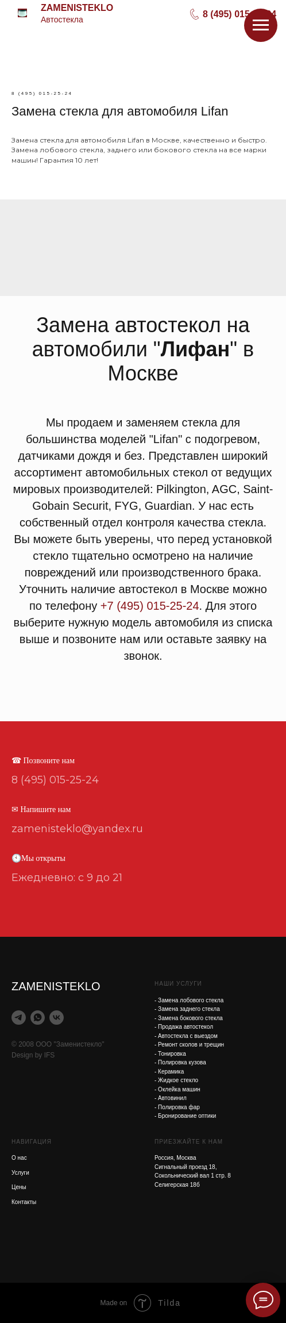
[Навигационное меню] (261, 25)
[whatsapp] (37, 1017)
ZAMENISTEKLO (77, 8)
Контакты (23, 1202)
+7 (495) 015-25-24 (150, 605)
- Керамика (169, 1071)
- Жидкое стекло (176, 1080)
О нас (19, 1158)
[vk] (56, 1017)
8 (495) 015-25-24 (239, 14)
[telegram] (18, 1017)
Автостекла (62, 19)
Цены (18, 1187)
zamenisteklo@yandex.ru (77, 828)
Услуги (20, 1173)
